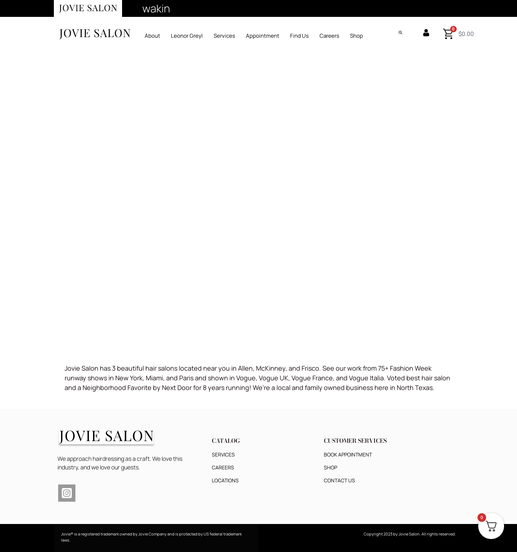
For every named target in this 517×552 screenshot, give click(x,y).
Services (224, 36)
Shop (356, 36)
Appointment (262, 36)
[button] (400, 33)
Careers (329, 36)
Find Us (299, 36)
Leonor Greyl (187, 36)
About (152, 36)
